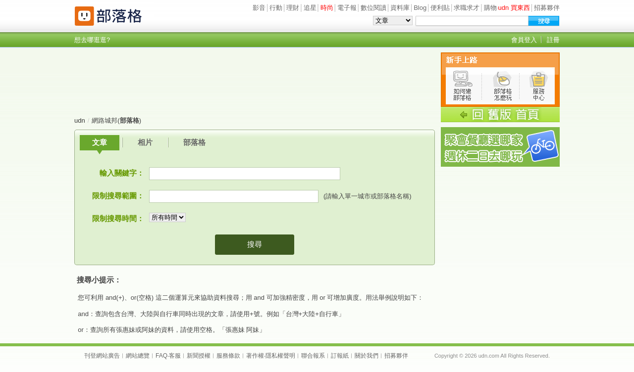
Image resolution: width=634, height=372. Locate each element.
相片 (145, 142)
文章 (99, 142)
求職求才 (466, 7)
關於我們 (366, 355)
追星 (310, 7)
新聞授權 (199, 355)
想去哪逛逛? (92, 40)
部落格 (194, 142)
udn (79, 120)
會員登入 (524, 40)
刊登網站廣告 (102, 355)
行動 (275, 7)
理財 (292, 7)
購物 (490, 7)
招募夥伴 (547, 7)
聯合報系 (313, 355)
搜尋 (254, 244)
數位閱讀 (373, 7)
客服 (175, 355)
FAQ (161, 355)
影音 (259, 7)
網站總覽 (138, 355)
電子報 (347, 7)
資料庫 (400, 7)
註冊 (553, 40)
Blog (420, 7)
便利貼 (440, 7)
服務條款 (228, 355)
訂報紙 (340, 355)
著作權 (255, 355)
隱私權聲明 (280, 355)
